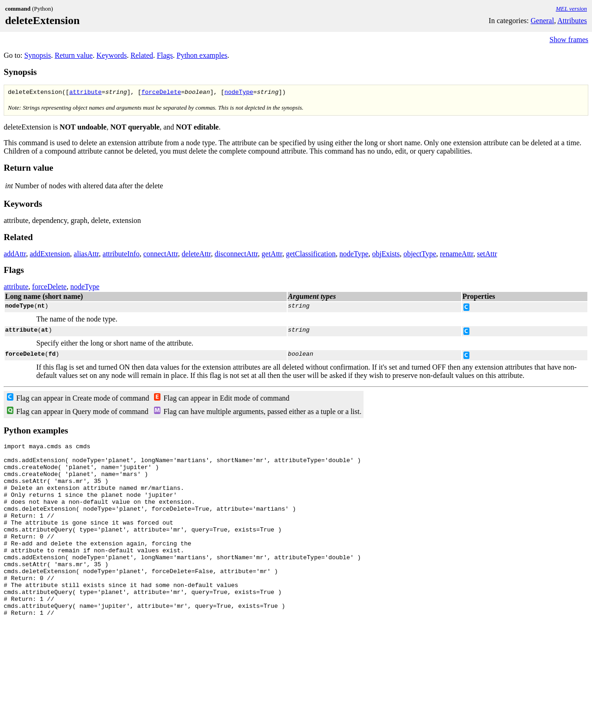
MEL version (571, 8)
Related (141, 55)
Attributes (572, 21)
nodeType (238, 93)
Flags (165, 55)
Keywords (111, 55)
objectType (419, 255)
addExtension (50, 255)
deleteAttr (196, 255)
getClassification (311, 255)
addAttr (15, 255)
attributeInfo (121, 255)
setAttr (487, 255)
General (542, 21)
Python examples (202, 55)
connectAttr (160, 255)
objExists (386, 255)
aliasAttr (86, 255)
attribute (85, 93)
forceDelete (161, 93)
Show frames (568, 39)
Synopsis (37, 55)
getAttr (272, 255)
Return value (73, 55)
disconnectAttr (236, 255)
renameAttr (456, 255)
